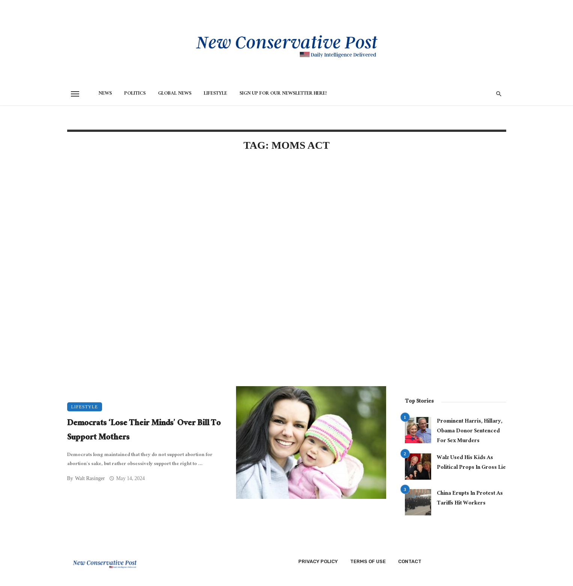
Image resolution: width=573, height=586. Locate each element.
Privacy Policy (318, 561)
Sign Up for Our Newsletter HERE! (283, 94)
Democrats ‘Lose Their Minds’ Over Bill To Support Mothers (144, 431)
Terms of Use (368, 561)
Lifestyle (215, 94)
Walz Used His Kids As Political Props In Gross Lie (471, 463)
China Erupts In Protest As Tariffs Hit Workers (470, 498)
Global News (174, 94)
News (105, 94)
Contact (409, 561)
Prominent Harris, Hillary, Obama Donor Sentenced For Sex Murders (469, 431)
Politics (135, 94)
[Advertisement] (226, 222)
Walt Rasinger (90, 478)
